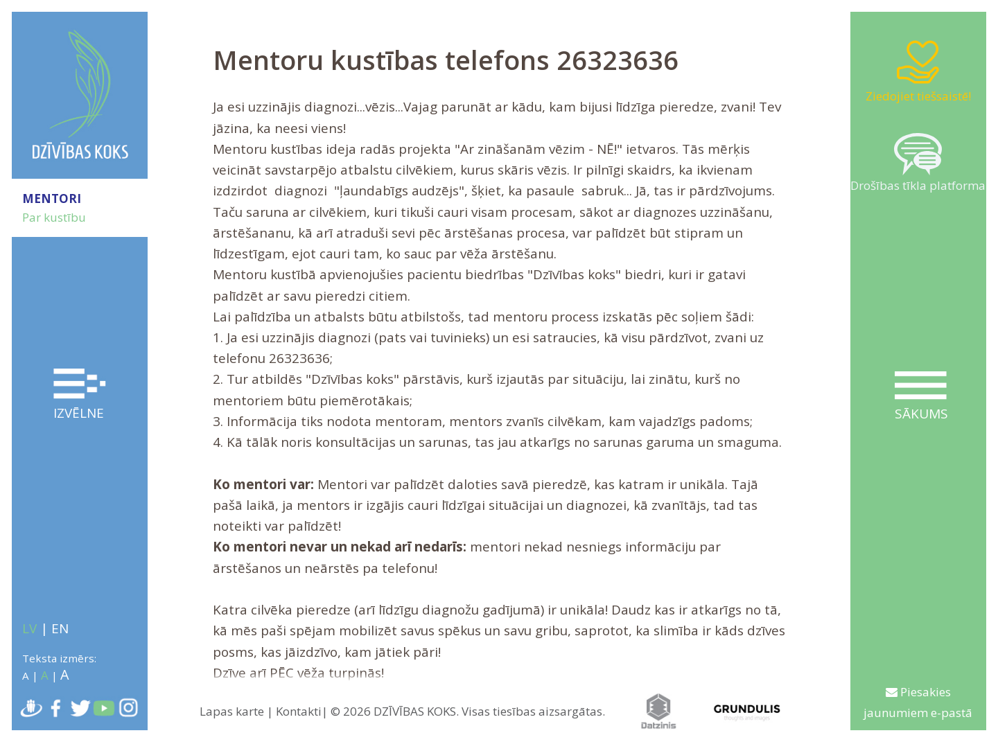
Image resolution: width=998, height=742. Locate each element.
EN (60, 628)
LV (29, 628)
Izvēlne (79, 395)
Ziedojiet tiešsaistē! (918, 71)
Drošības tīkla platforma (918, 163)
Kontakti (299, 711)
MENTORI (51, 198)
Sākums (921, 397)
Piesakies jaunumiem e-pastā (918, 702)
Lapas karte (232, 711)
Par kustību (54, 217)
